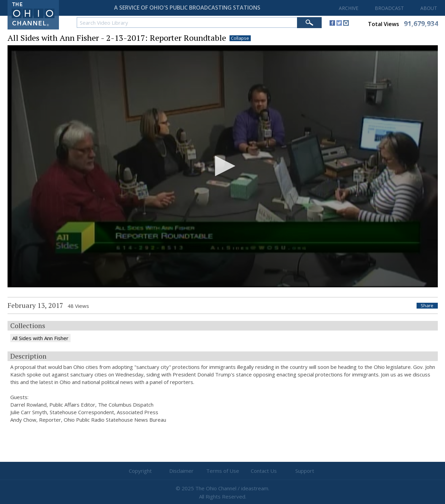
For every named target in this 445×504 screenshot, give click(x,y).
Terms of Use (222, 470)
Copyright (140, 470)
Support (304, 470)
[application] (223, 166)
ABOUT (428, 8)
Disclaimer (181, 470)
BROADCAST (389, 8)
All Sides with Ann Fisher (40, 338)
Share (427, 306)
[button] (223, 166)
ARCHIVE (348, 8)
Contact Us (264, 470)
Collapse (240, 38)
